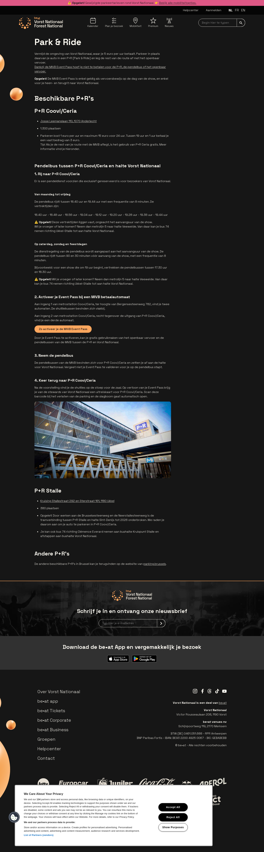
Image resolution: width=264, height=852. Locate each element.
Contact (46, 758)
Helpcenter (191, 10)
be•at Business (52, 729)
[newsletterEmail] (132, 623)
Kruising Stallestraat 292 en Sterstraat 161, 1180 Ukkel (77, 501)
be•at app (47, 701)
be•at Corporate (54, 720)
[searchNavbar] (221, 23)
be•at (223, 703)
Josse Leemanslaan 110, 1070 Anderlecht (68, 121)
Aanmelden (213, 10)
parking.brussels (154, 564)
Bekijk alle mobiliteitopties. (177, 3)
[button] (14, 817)
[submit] (241, 23)
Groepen (46, 739)
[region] (114, 815)
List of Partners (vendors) (39, 835)
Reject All (173, 817)
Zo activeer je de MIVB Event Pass (63, 329)
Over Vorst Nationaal (58, 691)
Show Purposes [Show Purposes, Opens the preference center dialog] (173, 827)
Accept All (173, 807)
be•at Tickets (51, 710)
